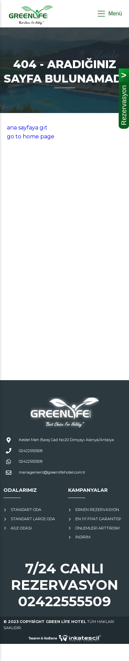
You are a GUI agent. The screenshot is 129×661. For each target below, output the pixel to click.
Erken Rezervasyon (97, 509)
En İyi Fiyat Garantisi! (98, 518)
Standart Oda (26, 509)
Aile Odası (21, 528)
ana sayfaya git (27, 127)
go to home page (30, 136)
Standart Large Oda (33, 518)
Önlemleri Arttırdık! (97, 528)
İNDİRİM (82, 537)
